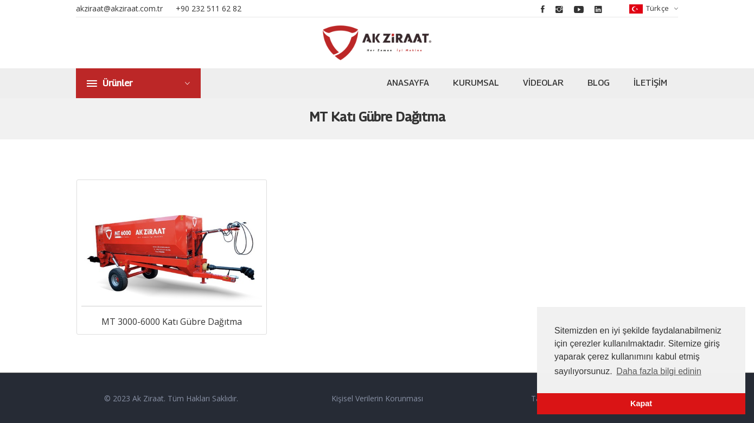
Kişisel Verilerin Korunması (377, 397)
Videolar (543, 83)
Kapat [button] (641, 403)
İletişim (650, 83)
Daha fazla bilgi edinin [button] (658, 371)
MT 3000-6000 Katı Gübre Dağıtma (171, 320)
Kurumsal (476, 83)
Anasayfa (408, 83)
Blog (598, 83)
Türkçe (653, 8)
